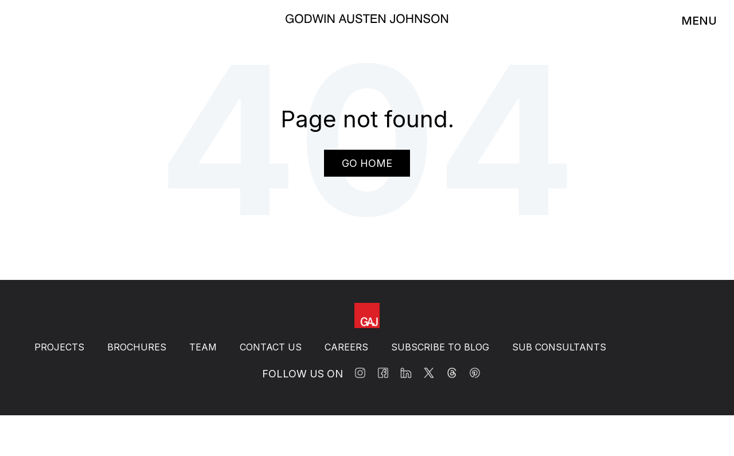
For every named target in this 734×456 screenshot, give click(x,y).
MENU (699, 21)
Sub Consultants (559, 347)
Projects (59, 347)
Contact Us (271, 347)
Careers (346, 347)
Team (203, 347)
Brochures (136, 347)
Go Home (367, 163)
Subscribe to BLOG (440, 347)
